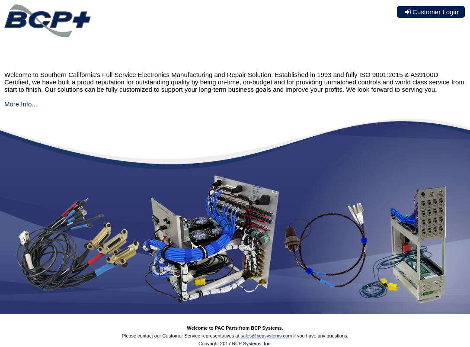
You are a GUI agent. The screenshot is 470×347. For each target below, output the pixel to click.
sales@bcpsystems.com (267, 335)
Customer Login (435, 12)
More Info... (20, 104)
